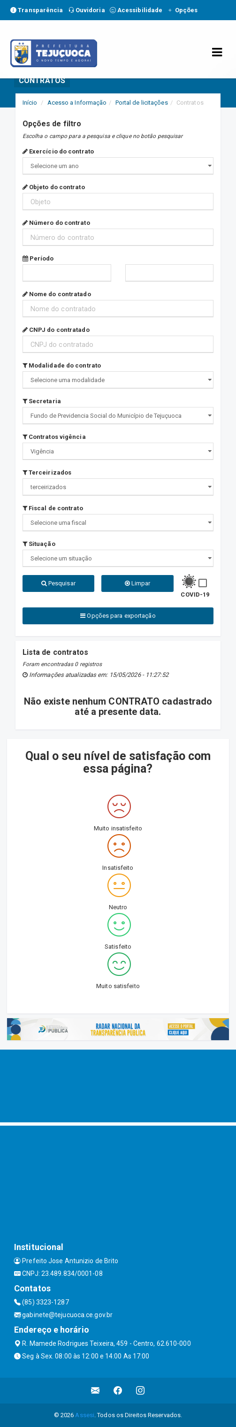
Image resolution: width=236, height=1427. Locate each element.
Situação (39, 543)
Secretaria (42, 401)
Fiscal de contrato (53, 508)
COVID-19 (195, 594)
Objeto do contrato (54, 187)
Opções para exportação (117, 615)
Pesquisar (58, 583)
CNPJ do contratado (56, 329)
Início (30, 102)
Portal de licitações (141, 102)
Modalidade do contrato (62, 365)
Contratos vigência (54, 436)
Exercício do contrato (58, 151)
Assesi (84, 1415)
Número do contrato (56, 222)
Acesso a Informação (77, 102)
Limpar (138, 583)
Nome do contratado (57, 294)
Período (38, 258)
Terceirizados (47, 472)
